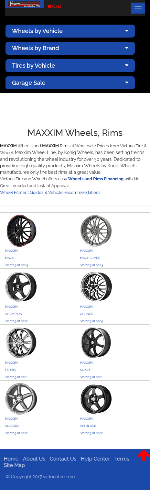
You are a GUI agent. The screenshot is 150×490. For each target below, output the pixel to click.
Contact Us (61, 459)
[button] (143, 460)
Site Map (12, 465)
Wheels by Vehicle (70, 31)
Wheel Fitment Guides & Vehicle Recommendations (50, 192)
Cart (54, 6)
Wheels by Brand (70, 48)
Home (9, 459)
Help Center (93, 459)
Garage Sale (70, 82)
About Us (32, 459)
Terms (119, 459)
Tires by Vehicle (70, 65)
